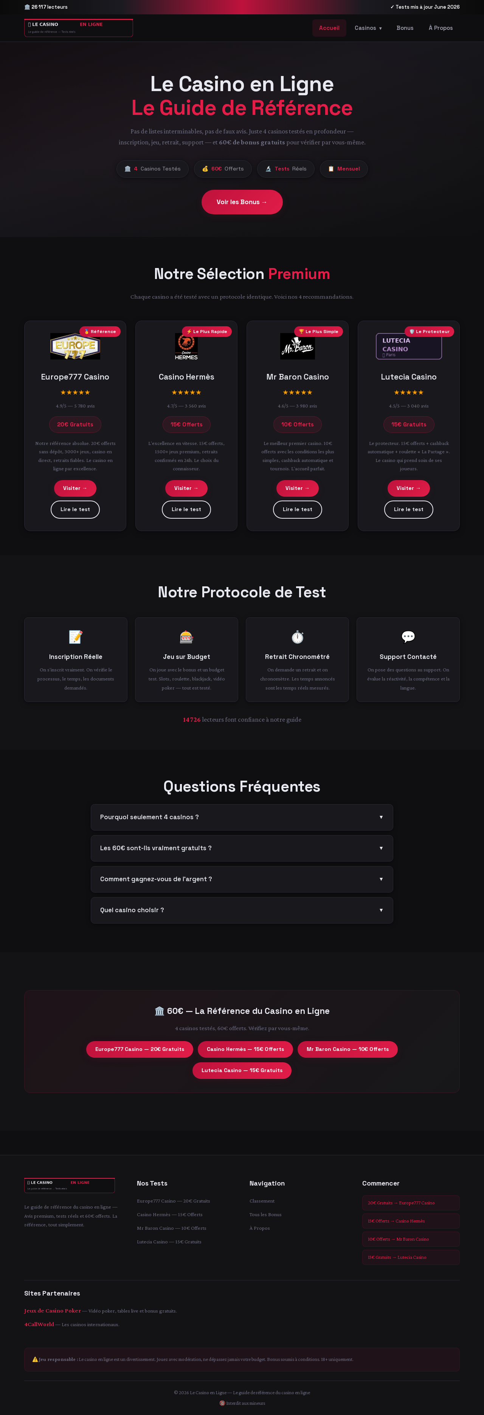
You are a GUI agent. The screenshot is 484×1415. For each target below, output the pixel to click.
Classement (262, 1201)
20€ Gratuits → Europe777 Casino (401, 1203)
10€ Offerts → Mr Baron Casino (398, 1239)
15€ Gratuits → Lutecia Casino (397, 1257)
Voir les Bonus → (242, 202)
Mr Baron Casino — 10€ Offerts (348, 1053)
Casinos (368, 27)
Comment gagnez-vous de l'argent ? (242, 883)
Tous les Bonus (266, 1214)
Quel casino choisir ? (242, 914)
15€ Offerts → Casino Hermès (396, 1221)
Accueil (329, 27)
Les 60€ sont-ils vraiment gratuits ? (242, 852)
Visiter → (75, 492)
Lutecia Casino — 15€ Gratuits (242, 1074)
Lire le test (75, 513)
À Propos (441, 27)
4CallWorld (39, 1324)
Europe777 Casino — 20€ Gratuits (139, 1053)
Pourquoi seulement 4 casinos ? (242, 821)
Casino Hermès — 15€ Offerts (245, 1053)
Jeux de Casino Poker (52, 1310)
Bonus (405, 27)
